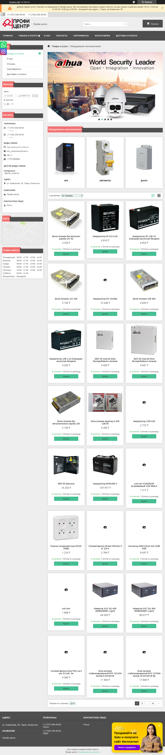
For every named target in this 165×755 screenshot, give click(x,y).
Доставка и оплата (126, 36)
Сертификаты (81, 36)
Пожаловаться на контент (89, 752)
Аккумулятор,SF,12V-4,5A (105, 236)
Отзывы (11, 64)
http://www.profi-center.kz (18, 147)
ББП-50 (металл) (66, 483)
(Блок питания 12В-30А (144, 299)
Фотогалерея (102, 36)
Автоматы (105, 180)
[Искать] (125, 24)
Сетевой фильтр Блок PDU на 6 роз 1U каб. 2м (66, 672)
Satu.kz (95, 749)
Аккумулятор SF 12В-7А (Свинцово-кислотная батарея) (144, 237)
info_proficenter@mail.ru (17, 151)
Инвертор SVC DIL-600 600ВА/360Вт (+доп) (105, 609)
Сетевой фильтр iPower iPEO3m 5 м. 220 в (105, 547)
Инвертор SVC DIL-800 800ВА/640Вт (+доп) (144, 609)
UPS (66, 180)
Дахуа (144, 180)
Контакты (61, 36)
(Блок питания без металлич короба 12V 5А (66, 237)
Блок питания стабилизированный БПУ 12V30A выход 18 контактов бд (144, 673)
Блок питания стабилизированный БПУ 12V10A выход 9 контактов (105, 673)
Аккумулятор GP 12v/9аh (105, 299)
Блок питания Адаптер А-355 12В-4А (105, 422)
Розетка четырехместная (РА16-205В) (66, 547)
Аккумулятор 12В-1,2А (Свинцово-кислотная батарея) (66, 360)
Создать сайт (14, 2)
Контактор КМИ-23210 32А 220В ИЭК (144, 547)
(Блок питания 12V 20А (66, 299)
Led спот (66, 608)
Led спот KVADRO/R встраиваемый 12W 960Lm (144, 484)
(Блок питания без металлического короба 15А (66, 422)
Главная (8, 36)
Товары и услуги (28, 36)
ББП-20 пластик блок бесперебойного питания (105, 360)
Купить (66, 254)
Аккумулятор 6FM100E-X (105, 483)
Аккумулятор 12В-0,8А (144, 421)
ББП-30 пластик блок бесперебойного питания (144, 360)
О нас (47, 36)
